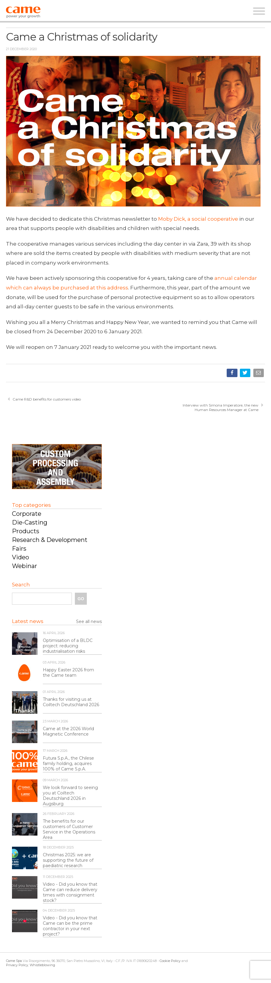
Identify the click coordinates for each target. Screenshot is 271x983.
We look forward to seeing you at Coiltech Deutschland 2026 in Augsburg (70, 795)
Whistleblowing (42, 965)
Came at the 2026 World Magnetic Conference (68, 731)
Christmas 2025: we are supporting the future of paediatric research (68, 860)
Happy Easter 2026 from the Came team (68, 672)
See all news (89, 621)
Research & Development (49, 539)
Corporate (26, 513)
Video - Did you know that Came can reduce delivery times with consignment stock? (70, 892)
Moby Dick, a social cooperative (198, 219)
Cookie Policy (170, 961)
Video (20, 557)
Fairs (19, 548)
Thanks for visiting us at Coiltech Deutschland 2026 (71, 702)
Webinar (24, 566)
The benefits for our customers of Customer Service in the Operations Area (69, 829)
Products (25, 531)
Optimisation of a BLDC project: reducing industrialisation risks (68, 646)
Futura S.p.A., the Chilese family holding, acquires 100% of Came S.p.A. (68, 763)
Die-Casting (29, 522)
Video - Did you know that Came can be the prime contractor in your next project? (70, 926)
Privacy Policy (17, 965)
